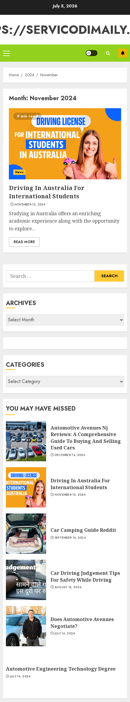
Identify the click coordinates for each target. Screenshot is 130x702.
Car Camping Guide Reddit (83, 530)
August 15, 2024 (68, 587)
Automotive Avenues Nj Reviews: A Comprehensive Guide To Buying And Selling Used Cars (86, 438)
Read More (24, 242)
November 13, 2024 (30, 204)
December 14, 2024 (70, 455)
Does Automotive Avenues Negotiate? (82, 622)
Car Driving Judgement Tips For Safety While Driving (85, 576)
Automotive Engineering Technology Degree (61, 669)
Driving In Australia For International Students (46, 192)
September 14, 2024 (70, 538)
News (19, 172)
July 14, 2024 (65, 633)
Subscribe (122, 53)
